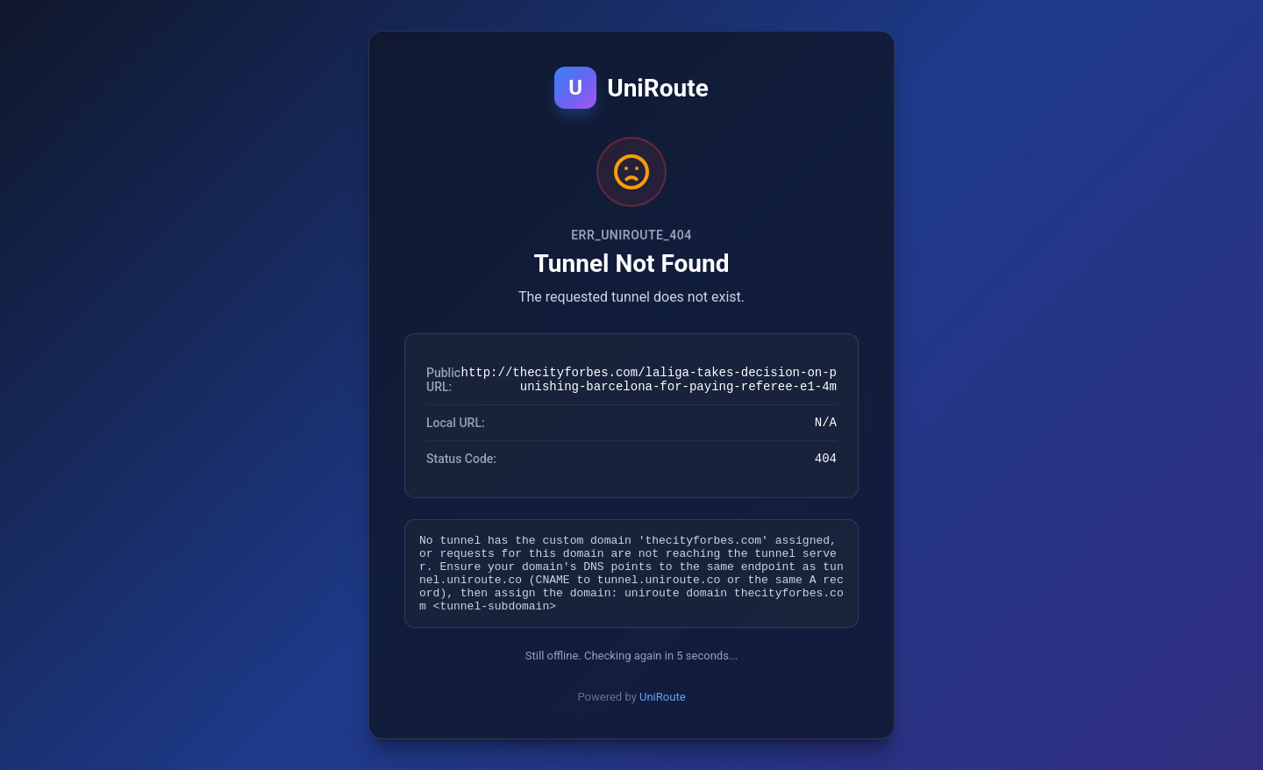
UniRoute (662, 710)
